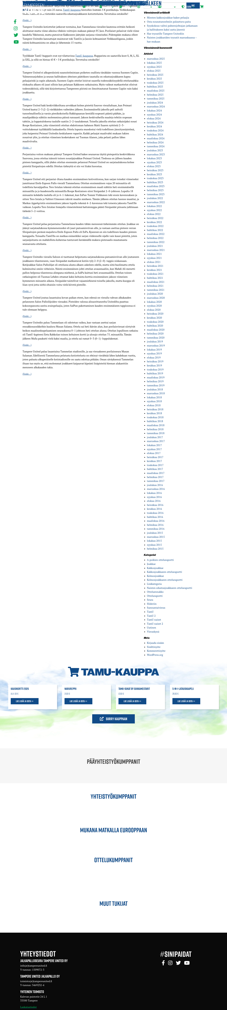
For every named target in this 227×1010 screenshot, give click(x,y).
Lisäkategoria (154, 583)
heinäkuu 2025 (155, 74)
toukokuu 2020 (155, 321)
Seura (150, 599)
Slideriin (152, 603)
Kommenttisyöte (156, 650)
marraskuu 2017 (156, 441)
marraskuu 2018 (156, 393)
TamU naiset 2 (155, 623)
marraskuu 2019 (156, 345)
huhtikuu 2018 (155, 421)
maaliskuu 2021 (155, 281)
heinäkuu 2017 (155, 457)
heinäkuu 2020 (155, 313)
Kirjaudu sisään (155, 642)
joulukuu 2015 (155, 532)
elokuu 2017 (154, 453)
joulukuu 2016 (155, 485)
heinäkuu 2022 (155, 218)
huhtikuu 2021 (155, 277)
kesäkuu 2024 (154, 126)
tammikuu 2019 (155, 385)
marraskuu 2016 (156, 488)
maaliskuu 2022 (155, 233)
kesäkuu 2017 (154, 461)
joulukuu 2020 (155, 293)
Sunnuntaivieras (156, 607)
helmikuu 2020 (155, 333)
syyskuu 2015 (154, 544)
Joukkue (151, 563)
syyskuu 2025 (154, 66)
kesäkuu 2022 (154, 222)
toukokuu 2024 (155, 130)
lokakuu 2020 (154, 301)
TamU (150, 611)
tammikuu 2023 (155, 194)
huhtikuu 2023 (155, 182)
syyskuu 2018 (154, 401)
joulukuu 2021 (155, 245)
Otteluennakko (155, 591)
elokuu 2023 (154, 166)
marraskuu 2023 (156, 154)
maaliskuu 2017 (155, 473)
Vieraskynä (153, 631)
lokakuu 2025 (154, 62)
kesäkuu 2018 (154, 413)
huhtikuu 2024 (155, 134)
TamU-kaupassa (84, 55)
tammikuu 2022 (155, 242)
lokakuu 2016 (154, 492)
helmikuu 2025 (155, 94)
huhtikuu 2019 (155, 373)
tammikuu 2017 (155, 481)
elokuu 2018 (154, 405)
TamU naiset (154, 619)
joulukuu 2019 (155, 341)
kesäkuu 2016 (154, 508)
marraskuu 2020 (156, 297)
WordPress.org (155, 654)
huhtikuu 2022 (155, 230)
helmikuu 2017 (155, 477)
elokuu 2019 (154, 357)
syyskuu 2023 (154, 162)
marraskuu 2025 (156, 58)
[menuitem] (88, 7)
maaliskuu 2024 (155, 138)
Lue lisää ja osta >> (24, 701)
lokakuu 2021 (154, 253)
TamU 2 (151, 615)
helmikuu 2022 (155, 238)
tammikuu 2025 (155, 98)
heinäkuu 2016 (155, 504)
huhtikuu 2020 (155, 325)
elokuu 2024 (154, 118)
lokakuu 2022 (154, 206)
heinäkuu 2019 (155, 361)
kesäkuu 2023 (154, 174)
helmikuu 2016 (155, 524)
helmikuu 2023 (155, 190)
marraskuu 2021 (156, 250)
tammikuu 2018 (155, 433)
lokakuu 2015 (154, 540)
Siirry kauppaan (113, 718)
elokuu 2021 (154, 262)
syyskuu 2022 (154, 210)
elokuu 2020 (154, 309)
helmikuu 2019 (155, 381)
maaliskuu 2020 (155, 329)
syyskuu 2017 (154, 449)
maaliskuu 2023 (155, 186)
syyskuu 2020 (154, 305)
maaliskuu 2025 (155, 90)
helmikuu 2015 (155, 548)
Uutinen (151, 627)
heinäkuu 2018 (155, 409)
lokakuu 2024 (154, 110)
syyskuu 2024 (154, 114)
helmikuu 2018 (155, 429)
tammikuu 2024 (155, 146)
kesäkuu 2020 (154, 317)
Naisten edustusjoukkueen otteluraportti (169, 587)
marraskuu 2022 (156, 202)
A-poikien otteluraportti (160, 559)
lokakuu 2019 (154, 349)
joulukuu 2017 (155, 437)
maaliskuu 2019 (155, 377)
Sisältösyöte (153, 646)
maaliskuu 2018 (155, 425)
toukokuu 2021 (155, 273)
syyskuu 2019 (154, 353)
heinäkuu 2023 (155, 170)
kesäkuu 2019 (154, 365)
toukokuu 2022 (155, 226)
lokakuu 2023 (154, 158)
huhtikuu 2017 (155, 469)
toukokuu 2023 (155, 178)
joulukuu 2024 (155, 102)
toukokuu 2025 (155, 82)
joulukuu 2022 (155, 198)
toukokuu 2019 (155, 369)
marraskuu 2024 (156, 106)
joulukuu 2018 (155, 389)
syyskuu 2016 (154, 497)
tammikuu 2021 (155, 289)
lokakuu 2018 (154, 397)
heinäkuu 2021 (155, 265)
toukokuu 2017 (155, 465)
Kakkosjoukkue (155, 568)
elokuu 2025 (154, 70)
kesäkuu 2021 (154, 269)
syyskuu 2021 (154, 257)
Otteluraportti (155, 595)
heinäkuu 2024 (155, 122)
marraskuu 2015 (156, 536)
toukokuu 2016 (155, 512)
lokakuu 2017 (154, 445)
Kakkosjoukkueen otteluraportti (164, 571)
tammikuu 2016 (155, 528)
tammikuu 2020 (155, 337)
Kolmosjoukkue (155, 575)
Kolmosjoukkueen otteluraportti (165, 579)
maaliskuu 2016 (155, 520)
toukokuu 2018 (155, 417)
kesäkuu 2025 (154, 78)
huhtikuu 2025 (155, 86)
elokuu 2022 (154, 214)
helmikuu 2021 (155, 285)
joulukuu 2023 (155, 150)
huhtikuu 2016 (155, 516)
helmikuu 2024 (155, 142)
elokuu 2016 (154, 500)
